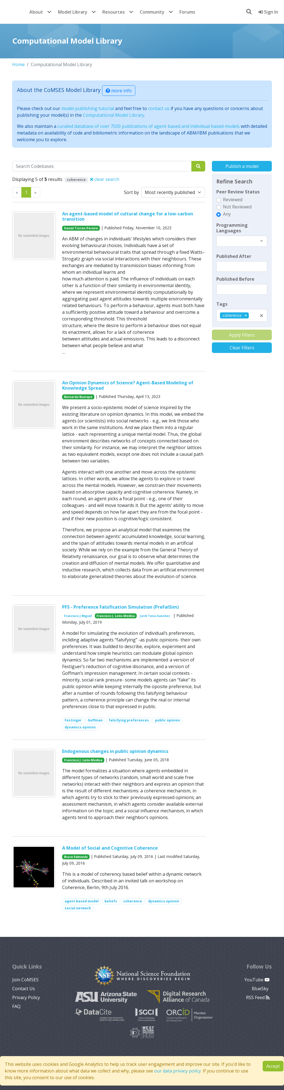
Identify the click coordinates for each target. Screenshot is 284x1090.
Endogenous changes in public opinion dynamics (115, 751)
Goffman (95, 720)
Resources (113, 12)
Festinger (73, 720)
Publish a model (241, 166)
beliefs (111, 901)
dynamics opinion (80, 727)
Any (227, 214)
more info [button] (119, 91)
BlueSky (261, 989)
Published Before (235, 279)
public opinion (167, 720)
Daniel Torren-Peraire (81, 228)
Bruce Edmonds (76, 857)
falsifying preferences (129, 720)
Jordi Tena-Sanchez (155, 616)
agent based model (82, 901)
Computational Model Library (113, 115)
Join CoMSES (25, 980)
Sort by (131, 192)
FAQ (16, 1006)
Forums (187, 12)
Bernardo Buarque (78, 397)
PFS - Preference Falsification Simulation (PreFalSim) (120, 607)
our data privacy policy (177, 1071)
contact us (158, 108)
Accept (273, 1066)
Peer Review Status (238, 192)
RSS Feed (258, 997)
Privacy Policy (26, 997)
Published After (233, 256)
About (36, 12)
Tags (221, 304)
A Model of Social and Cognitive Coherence (110, 848)
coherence (132, 901)
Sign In (268, 12)
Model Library (72, 12)
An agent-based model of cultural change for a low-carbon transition (127, 216)
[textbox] (241, 266)
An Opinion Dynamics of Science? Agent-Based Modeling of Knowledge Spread (127, 385)
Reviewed (232, 199)
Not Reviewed (237, 207)
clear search (104, 179)
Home (18, 64)
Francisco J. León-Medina (116, 616)
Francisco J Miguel (78, 616)
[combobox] (241, 241)
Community (152, 12)
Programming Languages (232, 227)
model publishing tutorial (87, 108)
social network (78, 908)
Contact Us (23, 989)
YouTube (257, 980)
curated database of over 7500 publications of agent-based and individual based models (148, 126)
